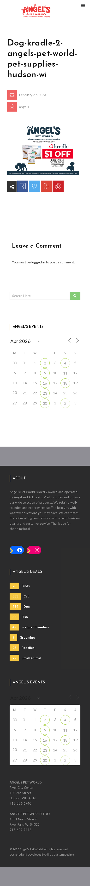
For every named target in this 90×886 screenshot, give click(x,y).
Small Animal (25, 658)
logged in (38, 262)
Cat (19, 596)
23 (45, 393)
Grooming (22, 637)
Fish (19, 616)
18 (65, 383)
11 (65, 373)
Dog (20, 606)
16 (45, 383)
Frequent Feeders (29, 627)
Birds (20, 586)
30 (45, 403)
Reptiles (22, 647)
